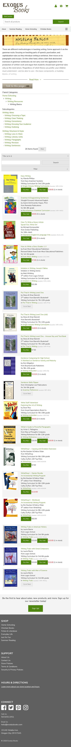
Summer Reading (15, 29)
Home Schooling (31, 29)
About (4, 29)
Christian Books (45, 29)
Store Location (8, 16)
